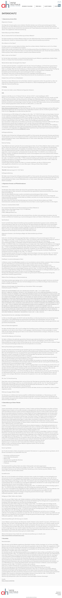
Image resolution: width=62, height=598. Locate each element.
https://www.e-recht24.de (8, 580)
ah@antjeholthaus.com (11, 212)
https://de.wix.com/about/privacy (10, 108)
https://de (11, 111)
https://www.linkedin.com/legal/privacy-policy (13, 535)
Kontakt (59, 594)
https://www (23, 127)
